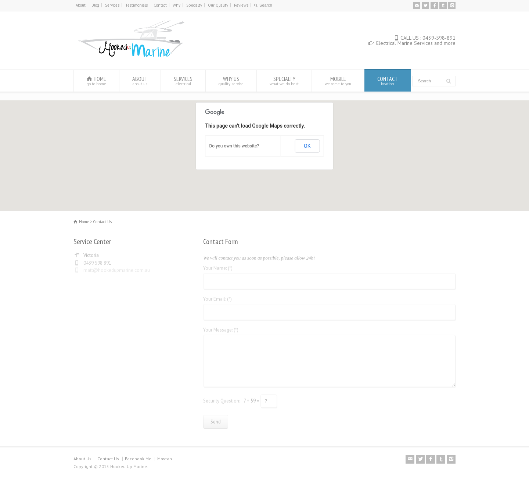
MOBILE (338, 80)
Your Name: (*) (218, 266)
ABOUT (140, 80)
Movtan (164, 458)
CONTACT (387, 80)
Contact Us (108, 458)
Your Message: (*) (220, 328)
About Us (82, 458)
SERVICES (183, 80)
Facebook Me (138, 458)
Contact (160, 5)
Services (112, 5)
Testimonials (136, 5)
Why (176, 5)
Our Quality (218, 5)
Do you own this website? (234, 146)
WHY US (231, 80)
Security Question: (221, 398)
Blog (95, 5)
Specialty (194, 5)
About (81, 5)
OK (307, 146)
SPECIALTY (284, 80)
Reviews (241, 5)
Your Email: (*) (217, 297)
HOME (96, 80)
